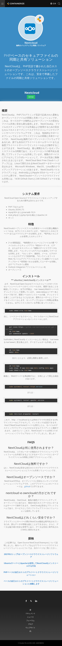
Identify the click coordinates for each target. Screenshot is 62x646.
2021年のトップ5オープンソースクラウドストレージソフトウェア (31, 555)
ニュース (30, 617)
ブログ (30, 624)
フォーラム (30, 620)
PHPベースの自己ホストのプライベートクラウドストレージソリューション (31, 573)
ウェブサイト (30, 627)
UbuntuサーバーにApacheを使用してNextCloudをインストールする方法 (31, 564)
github (27, 486)
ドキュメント (30, 613)
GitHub (31, 97)
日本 (53, 3)
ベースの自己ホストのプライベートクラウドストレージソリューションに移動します (31, 582)
